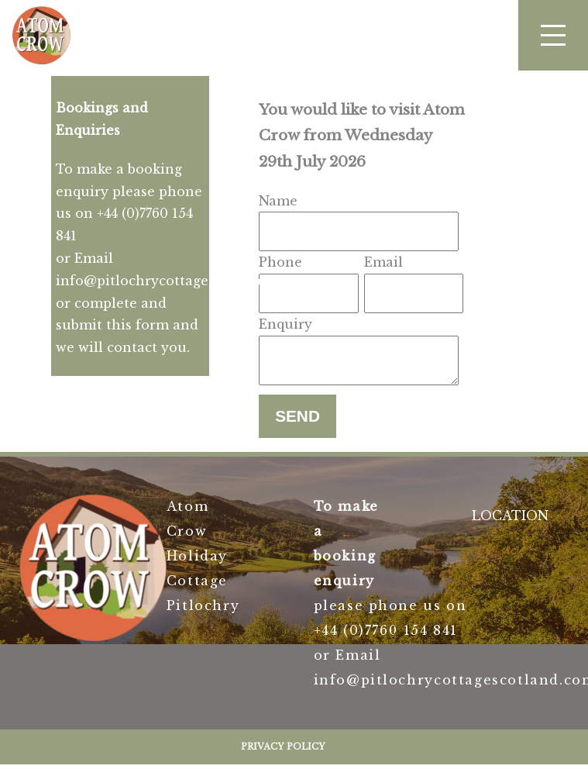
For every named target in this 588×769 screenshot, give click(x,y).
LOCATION (510, 520)
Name (278, 201)
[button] (553, 35)
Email (383, 262)
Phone (280, 262)
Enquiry (285, 324)
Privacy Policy (283, 751)
